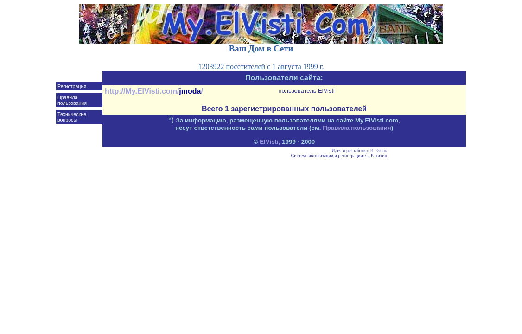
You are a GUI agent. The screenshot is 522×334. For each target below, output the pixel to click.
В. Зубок (379, 150)
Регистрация (71, 86)
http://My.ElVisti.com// (154, 91)
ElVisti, (270, 141)
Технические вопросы (71, 116)
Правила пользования (72, 100)
